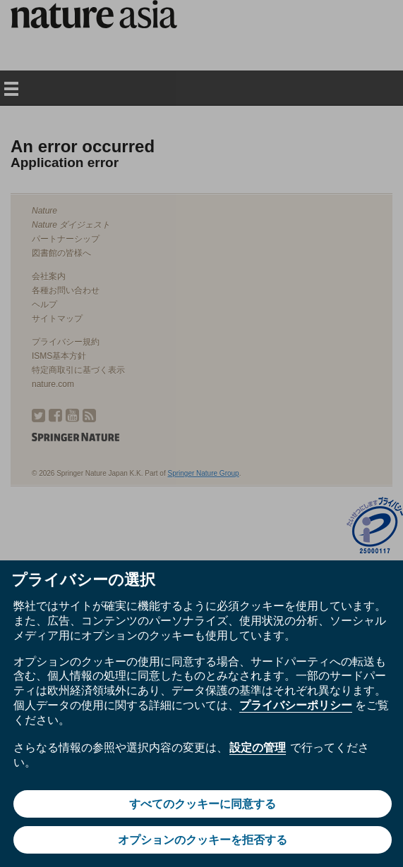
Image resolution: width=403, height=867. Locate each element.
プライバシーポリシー (295, 705)
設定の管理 (257, 748)
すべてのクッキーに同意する (202, 804)
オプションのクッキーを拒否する (202, 840)
